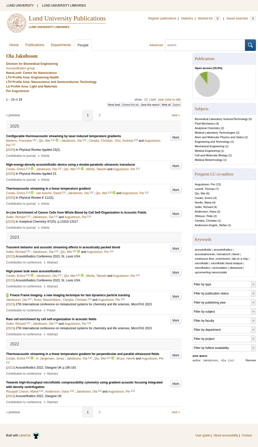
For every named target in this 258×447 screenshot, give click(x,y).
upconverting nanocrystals (211, 272)
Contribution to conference (24, 262)
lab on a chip (240, 258)
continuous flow (204, 258)
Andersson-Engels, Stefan (211, 225)
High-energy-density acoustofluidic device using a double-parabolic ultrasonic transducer (70, 164)
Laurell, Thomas (205, 188)
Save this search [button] (150, 104)
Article (45, 156)
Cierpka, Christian (206, 220)
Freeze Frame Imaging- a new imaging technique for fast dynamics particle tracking (70, 295)
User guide (203, 435)
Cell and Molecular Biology (211, 155)
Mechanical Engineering (209, 146)
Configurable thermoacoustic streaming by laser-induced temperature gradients (63, 136)
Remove (251, 360)
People (83, 45)
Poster (51, 310)
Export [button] (176, 104)
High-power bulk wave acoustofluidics (33, 271)
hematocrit (223, 254)
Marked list (209, 18)
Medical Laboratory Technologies (215, 132)
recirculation (219, 267)
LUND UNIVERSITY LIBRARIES (64, 5)
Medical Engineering (207, 150)
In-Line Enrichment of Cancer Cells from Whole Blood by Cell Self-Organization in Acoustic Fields (76, 212)
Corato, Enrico (203, 197)
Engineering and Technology (212, 141)
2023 (10, 256)
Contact (247, 435)
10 (145, 99)
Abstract (52, 262)
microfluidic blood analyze (227, 263)
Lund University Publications (67, 18)
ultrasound (236, 267)
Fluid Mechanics (205, 123)
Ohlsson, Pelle (204, 216)
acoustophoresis (205, 254)
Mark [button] (175, 137)
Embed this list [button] (130, 104)
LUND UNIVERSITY (20, 5)
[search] (205, 45)
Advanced (156, 45)
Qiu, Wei (200, 193)
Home (14, 45)
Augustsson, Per (205, 184)
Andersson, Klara (205, 211)
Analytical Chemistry (207, 128)
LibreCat (29, 435)
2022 (10, 367)
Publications (34, 45)
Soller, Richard (204, 206)
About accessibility (225, 435)
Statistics (187, 18)
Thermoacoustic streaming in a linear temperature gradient (48, 188)
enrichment (223, 258)
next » (176, 115)
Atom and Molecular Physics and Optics (219, 137)
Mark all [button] (166, 104)
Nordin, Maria (203, 202)
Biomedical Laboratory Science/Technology (221, 119)
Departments (61, 45)
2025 (10, 150)
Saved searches (241, 18)
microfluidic (202, 263)
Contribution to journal (21, 156)
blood (235, 254)
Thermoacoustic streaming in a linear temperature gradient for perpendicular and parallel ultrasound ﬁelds (82, 354)
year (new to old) (169, 99)
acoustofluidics (223, 249)
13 (218, 184)
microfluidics (202, 267)
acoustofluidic (203, 249)
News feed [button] (114, 104)
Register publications (162, 18)
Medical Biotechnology (208, 159)
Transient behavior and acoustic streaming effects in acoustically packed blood (63, 247)
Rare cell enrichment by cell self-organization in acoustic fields (51, 319)
